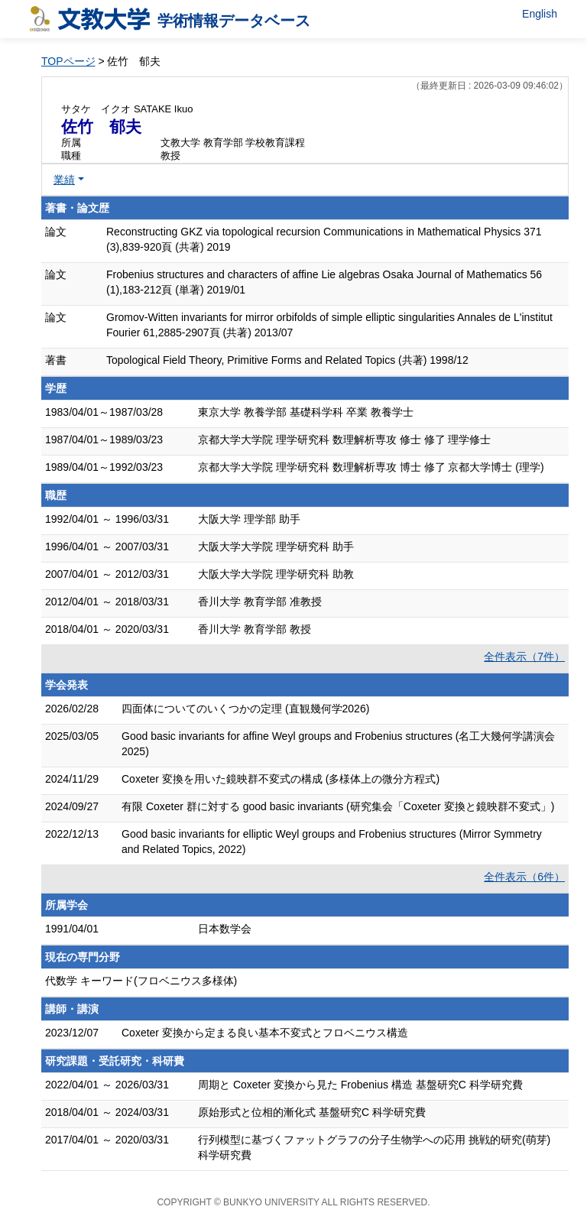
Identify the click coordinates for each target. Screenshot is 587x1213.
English (539, 14)
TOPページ (68, 61)
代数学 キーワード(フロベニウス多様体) (141, 981)
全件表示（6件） (524, 877)
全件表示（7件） (524, 656)
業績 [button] (64, 180)
